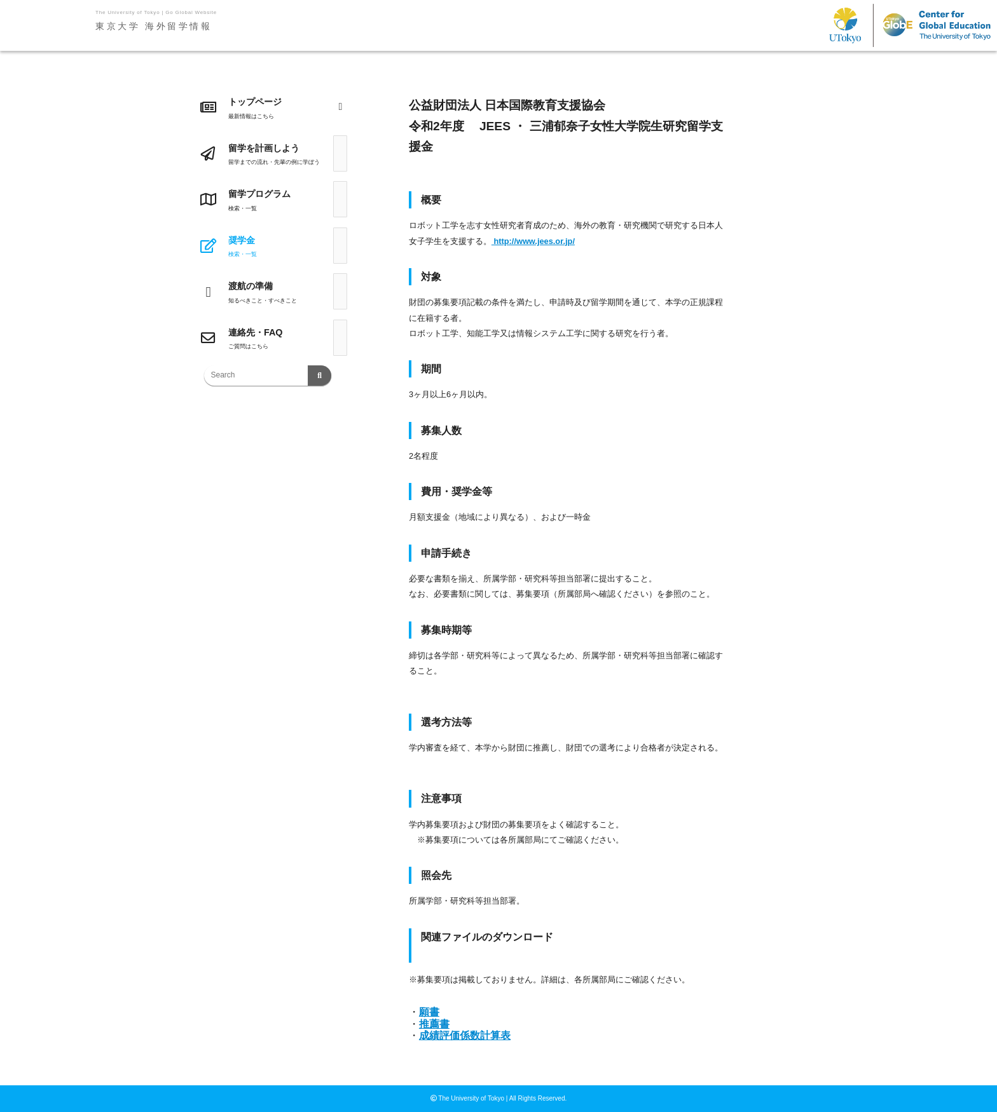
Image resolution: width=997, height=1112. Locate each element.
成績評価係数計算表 (465, 1035)
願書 (429, 1012)
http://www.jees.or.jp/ (533, 241)
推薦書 (434, 1024)
